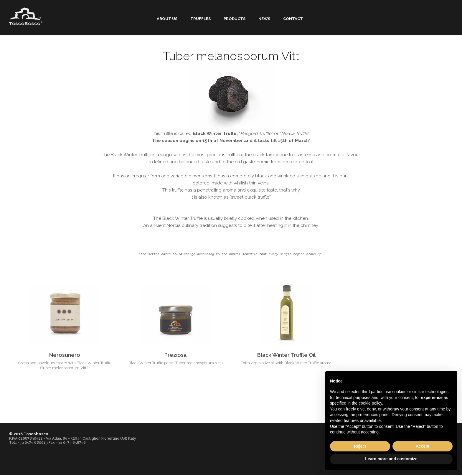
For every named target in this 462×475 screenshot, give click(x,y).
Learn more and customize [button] (391, 458)
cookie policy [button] (370, 403)
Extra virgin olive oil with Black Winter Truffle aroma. (286, 363)
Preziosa (175, 355)
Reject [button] (360, 446)
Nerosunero (64, 355)
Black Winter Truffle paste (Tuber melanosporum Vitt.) (175, 363)
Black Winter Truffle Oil (286, 355)
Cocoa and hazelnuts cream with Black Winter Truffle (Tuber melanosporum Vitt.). (64, 365)
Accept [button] (423, 446)
